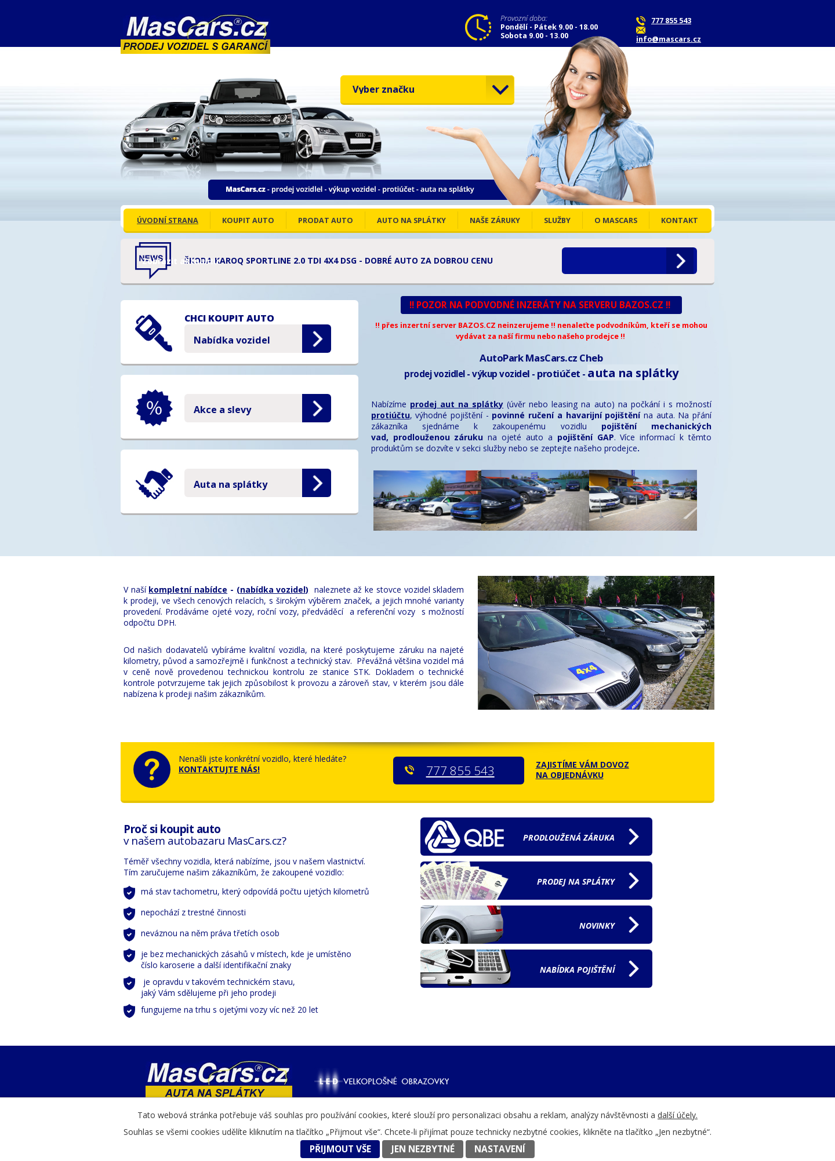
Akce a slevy (222, 409)
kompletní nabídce (187, 589)
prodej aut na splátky (456, 404)
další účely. (678, 1114)
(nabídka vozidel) (273, 589)
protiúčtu (390, 415)
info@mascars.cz (668, 39)
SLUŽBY (557, 220)
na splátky (576, 881)
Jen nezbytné (423, 1149)
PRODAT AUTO (325, 220)
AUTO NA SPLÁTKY (411, 220)
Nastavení (499, 1149)
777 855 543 (671, 20)
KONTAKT (679, 220)
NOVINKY (597, 925)
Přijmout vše (340, 1149)
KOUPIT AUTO (248, 220)
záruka (569, 837)
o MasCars (615, 220)
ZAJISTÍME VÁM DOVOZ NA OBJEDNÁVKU (582, 769)
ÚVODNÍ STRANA (167, 220)
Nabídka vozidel (232, 340)
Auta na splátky (230, 484)
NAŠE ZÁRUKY (495, 220)
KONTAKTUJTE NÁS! (219, 769)
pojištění (577, 969)
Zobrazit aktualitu (608, 260)
